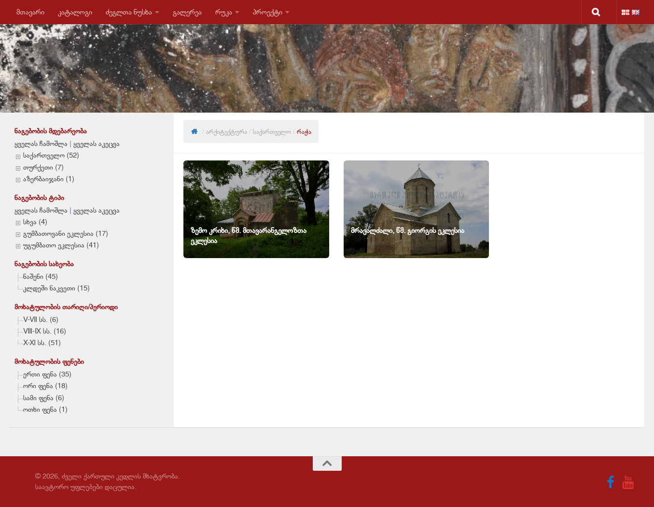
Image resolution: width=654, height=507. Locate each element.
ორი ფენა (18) (45, 386)
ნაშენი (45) (40, 276)
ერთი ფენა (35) (47, 374)
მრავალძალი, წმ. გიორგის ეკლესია (407, 230)
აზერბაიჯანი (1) (48, 179)
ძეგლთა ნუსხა (129, 12)
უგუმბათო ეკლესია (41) (61, 245)
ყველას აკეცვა (96, 143)
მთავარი (30, 12)
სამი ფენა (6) (43, 398)
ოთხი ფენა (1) (45, 409)
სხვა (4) (35, 222)
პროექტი (267, 12)
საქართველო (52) (51, 155)
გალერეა (187, 12)
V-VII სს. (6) (40, 319)
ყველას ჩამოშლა (41, 143)
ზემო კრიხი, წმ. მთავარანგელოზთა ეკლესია (248, 235)
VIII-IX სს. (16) (44, 331)
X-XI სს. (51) (42, 343)
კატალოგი (75, 12)
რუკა (223, 12)
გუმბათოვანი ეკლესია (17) (65, 233)
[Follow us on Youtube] (628, 482)
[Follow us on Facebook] (610, 482)
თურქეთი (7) (43, 167)
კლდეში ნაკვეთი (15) (56, 288)
